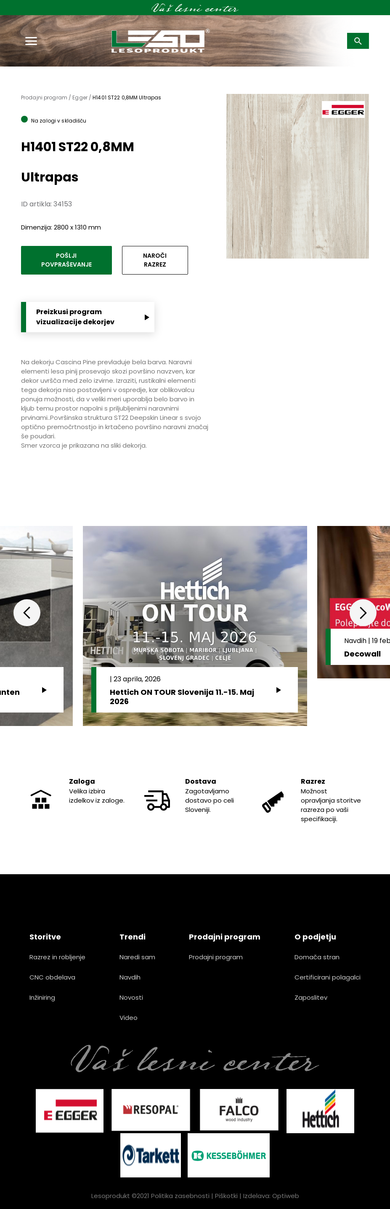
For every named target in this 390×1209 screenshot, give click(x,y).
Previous (26, 612)
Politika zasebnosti (180, 1195)
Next (363, 612)
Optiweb (285, 1195)
